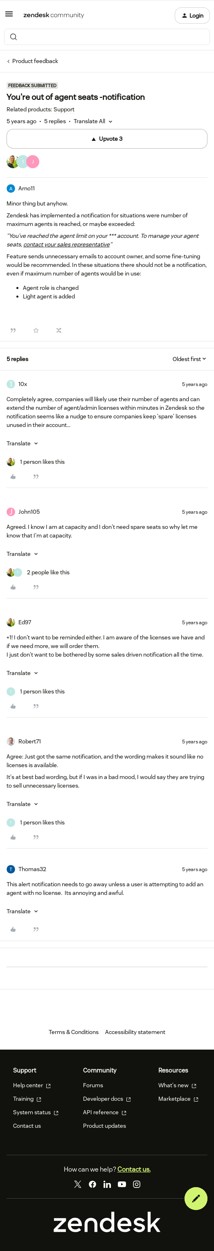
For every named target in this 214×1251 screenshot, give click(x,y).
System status (36, 1112)
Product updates (104, 1125)
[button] (9, 16)
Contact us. (134, 1169)
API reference (104, 1112)
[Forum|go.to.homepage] (53, 15)
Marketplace (178, 1098)
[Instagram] (137, 1184)
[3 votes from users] (23, 163)
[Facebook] (92, 1184)
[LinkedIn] (107, 1184)
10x (22, 384)
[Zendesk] (107, 1230)
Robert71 (29, 741)
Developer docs (107, 1098)
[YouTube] (122, 1184)
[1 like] (36, 462)
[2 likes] (38, 572)
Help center (32, 1085)
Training (27, 1098)
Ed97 (24, 622)
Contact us (27, 1125)
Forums (93, 1085)
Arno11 (26, 188)
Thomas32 (32, 869)
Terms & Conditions (74, 1032)
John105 (29, 511)
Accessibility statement (135, 1032)
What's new (177, 1085)
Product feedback (35, 61)
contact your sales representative (66, 244)
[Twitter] (78, 1184)
